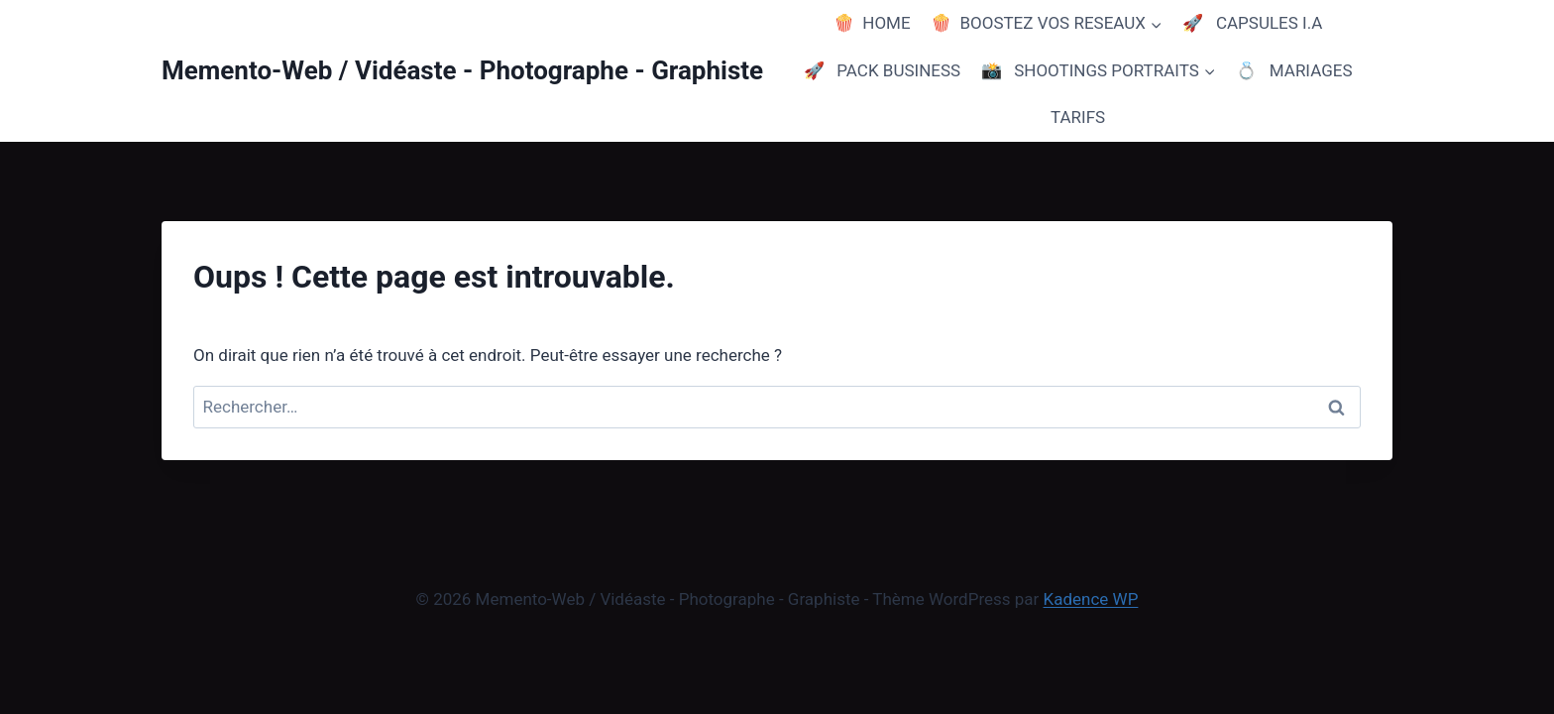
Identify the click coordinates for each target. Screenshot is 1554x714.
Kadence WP (1091, 599)
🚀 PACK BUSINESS (882, 70)
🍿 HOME (872, 23)
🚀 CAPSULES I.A (1252, 23)
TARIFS (1078, 117)
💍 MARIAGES (1294, 70)
